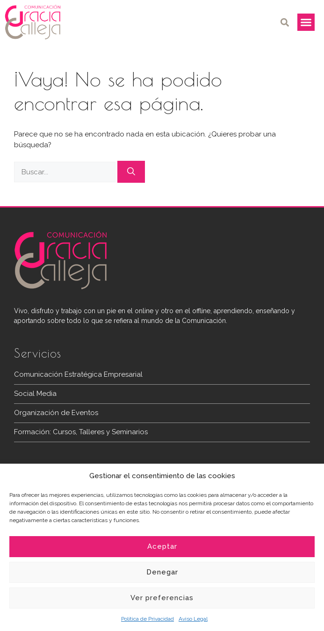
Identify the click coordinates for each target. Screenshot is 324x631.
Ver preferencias (162, 598)
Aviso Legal (193, 619)
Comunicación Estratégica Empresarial (78, 374)
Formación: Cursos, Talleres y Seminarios (81, 432)
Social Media (35, 393)
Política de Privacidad (147, 619)
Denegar (162, 572)
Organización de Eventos (56, 413)
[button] (285, 22)
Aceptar (162, 546)
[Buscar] (131, 172)
